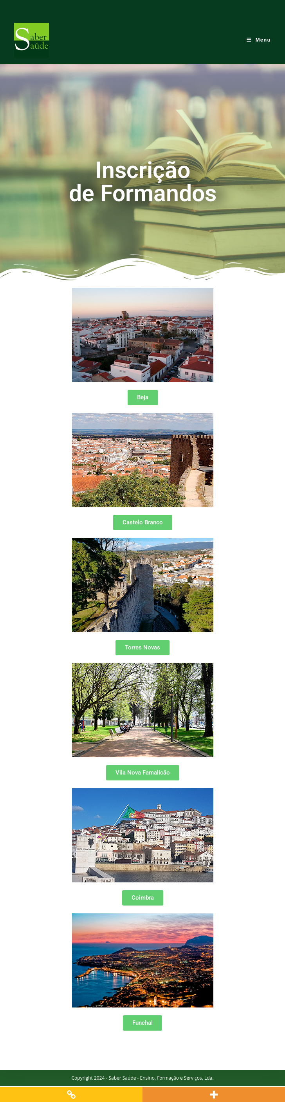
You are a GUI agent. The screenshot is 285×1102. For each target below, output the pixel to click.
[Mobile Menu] (259, 40)
